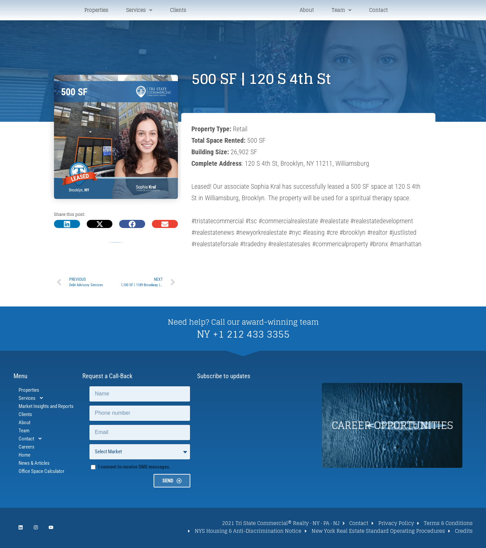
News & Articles (34, 464)
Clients (178, 11)
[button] (67, 225)
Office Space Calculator (41, 472)
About (307, 11)
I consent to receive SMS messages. (134, 468)
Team (341, 11)
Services (139, 11)
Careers (26, 448)
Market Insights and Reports (46, 407)
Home (24, 456)
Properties (96, 11)
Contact (378, 11)
